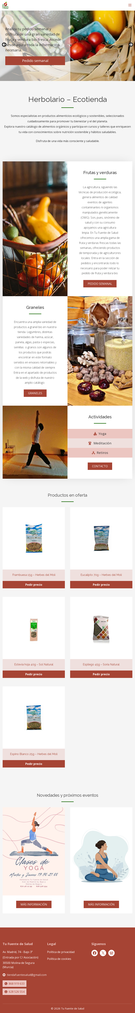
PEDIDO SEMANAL (100, 284)
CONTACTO (100, 466)
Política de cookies (59, 959)
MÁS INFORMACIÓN (34, 904)
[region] (67, 46)
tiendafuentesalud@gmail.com (27, 975)
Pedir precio (33, 585)
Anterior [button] (4, 45)
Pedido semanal (35, 60)
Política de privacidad (61, 952)
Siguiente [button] (130, 45)
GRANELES (35, 393)
